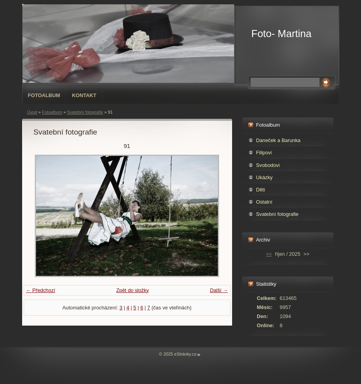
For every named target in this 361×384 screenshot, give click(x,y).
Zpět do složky (132, 290)
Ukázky (264, 177)
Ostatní (264, 202)
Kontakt (84, 95)
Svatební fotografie (85, 112)
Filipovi (264, 152)
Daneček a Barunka (278, 140)
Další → (219, 290)
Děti (260, 190)
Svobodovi (268, 165)
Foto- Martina (281, 33)
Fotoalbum (44, 95)
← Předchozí (40, 290)
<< (269, 254)
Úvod (32, 112)
